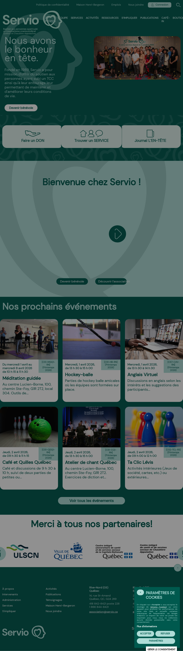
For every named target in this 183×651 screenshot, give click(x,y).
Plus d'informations (147, 626)
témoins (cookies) (158, 607)
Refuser (165, 633)
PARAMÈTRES (156, 640)
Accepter (145, 633)
